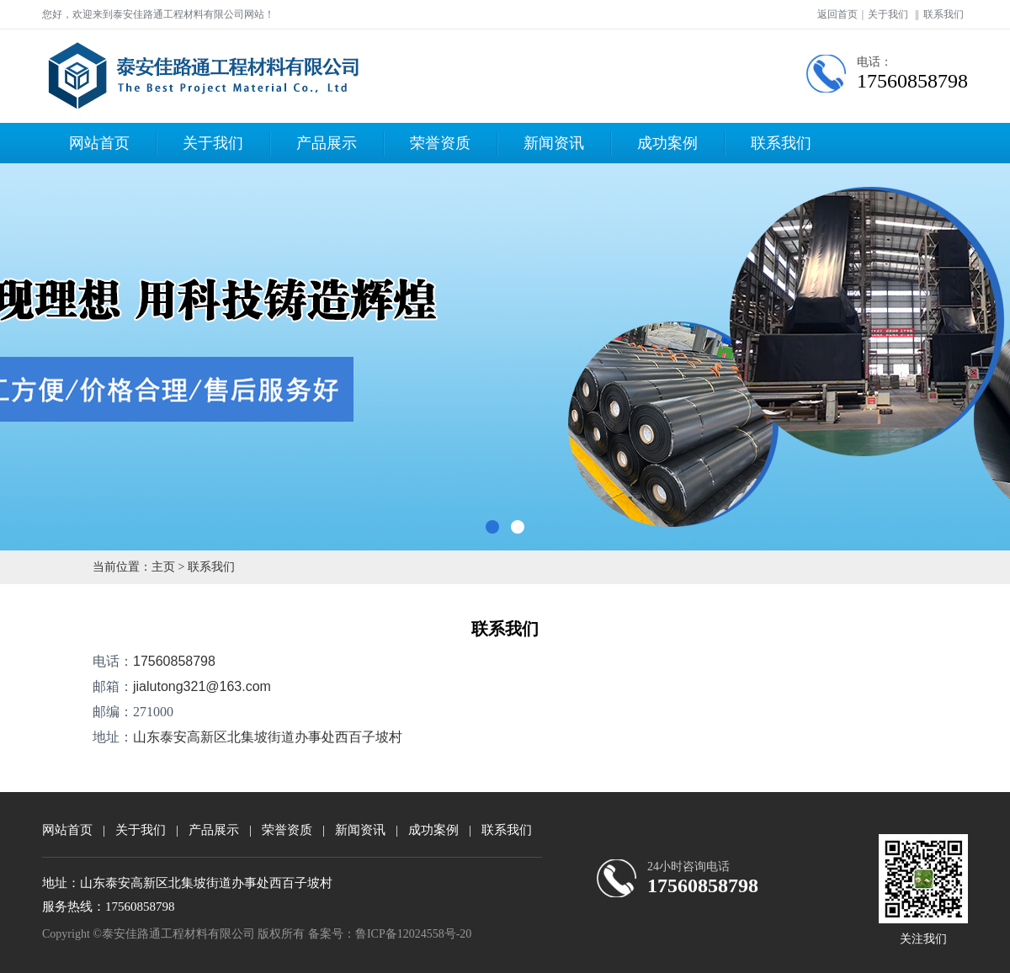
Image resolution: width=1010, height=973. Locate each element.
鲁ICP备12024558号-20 (413, 934)
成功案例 (667, 143)
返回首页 (837, 14)
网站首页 (99, 143)
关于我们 (888, 14)
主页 (163, 567)
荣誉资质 (440, 143)
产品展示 (326, 143)
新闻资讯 (554, 143)
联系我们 (943, 14)
